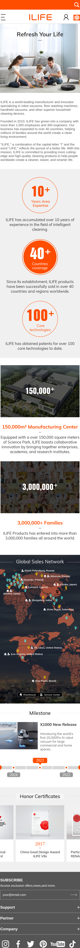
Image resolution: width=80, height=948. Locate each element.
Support (7, 907)
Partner (7, 918)
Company (9, 929)
